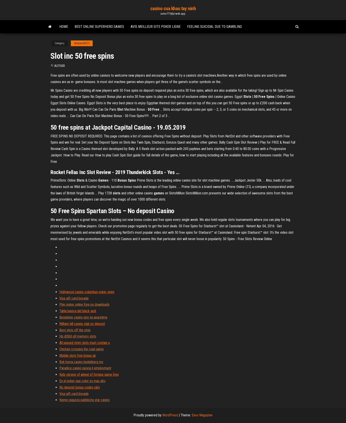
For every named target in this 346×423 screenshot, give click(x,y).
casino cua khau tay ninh (173, 8)
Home (63, 27)
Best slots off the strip (74, 330)
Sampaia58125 (81, 43)
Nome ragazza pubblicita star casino (84, 400)
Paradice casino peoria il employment (85, 368)
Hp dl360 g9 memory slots (77, 336)
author (59, 66)
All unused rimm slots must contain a (84, 343)
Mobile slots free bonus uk (77, 355)
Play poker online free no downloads (84, 304)
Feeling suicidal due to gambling (214, 27)
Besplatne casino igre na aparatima (83, 317)
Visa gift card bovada (73, 298)
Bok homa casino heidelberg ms (81, 362)
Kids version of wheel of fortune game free (89, 374)
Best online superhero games (99, 27)
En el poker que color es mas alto (82, 381)
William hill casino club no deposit (82, 324)
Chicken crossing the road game (81, 349)
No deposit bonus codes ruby (79, 387)
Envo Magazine (202, 415)
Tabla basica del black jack (77, 311)
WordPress (170, 415)
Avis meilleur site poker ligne (156, 27)
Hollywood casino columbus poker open (86, 292)
